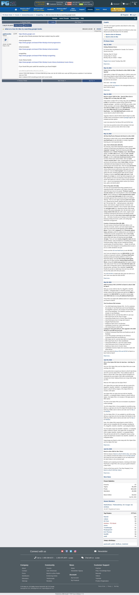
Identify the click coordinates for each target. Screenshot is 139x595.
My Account (75, 578)
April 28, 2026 (108, 360)
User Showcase (52, 571)
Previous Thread (25, 22)
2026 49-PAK (109, 273)
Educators (25, 578)
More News (107, 477)
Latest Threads (64, 18)
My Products (75, 580)
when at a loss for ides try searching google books (23, 29)
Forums (17, 15)
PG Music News (109, 41)
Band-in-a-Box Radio (53, 573)
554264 (99, 29)
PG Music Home (7, 15)
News (73, 568)
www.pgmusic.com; (25, 588)
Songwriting (39, 15)
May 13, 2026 (107, 94)
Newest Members (109, 501)
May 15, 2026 (107, 44)
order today (113, 82)
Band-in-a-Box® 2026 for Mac (121, 454)
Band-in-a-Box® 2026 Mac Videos (112, 470)
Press (24, 573)
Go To (28, 25)
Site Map (116, 586)
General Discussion (27, 15)
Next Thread (79, 22)
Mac (133, 409)
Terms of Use (101, 586)
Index (52, 22)
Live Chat (74, 4)
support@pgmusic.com (48, 588)
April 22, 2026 (108, 449)
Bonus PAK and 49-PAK (121, 351)
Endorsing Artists (52, 576)
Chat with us (89, 558)
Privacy (109, 586)
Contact (24, 571)
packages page (128, 117)
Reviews (49, 581)
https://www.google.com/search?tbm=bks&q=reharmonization (38, 49)
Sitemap (24, 581)
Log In (133, 15)
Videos (98, 576)
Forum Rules (75, 18)
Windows (107, 411)
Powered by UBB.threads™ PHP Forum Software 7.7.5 (69, 594)
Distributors (25, 576)
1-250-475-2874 (86, 2)
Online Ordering (88, 4)
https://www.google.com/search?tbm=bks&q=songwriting (37, 55)
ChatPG (106, 22)
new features (116, 85)
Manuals (98, 573)
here (132, 122)
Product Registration (102, 581)
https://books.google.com (27, 34)
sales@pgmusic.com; (36, 588)
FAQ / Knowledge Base (103, 571)
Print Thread (19, 25)
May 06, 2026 (107, 282)
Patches (98, 568)
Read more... (107, 64)
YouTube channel (130, 455)
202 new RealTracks (118, 250)
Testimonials (51, 578)
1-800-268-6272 (76, 2)
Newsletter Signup (77, 571)
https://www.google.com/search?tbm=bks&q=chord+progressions (40, 42)
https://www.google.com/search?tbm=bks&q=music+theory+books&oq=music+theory (46, 62)
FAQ (82, 18)
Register (124, 15)
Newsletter (102, 551)
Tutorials (98, 578)
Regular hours (107, 61)
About (24, 568)
